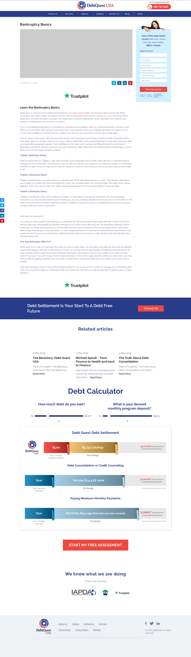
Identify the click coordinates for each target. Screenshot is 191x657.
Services (69, 14)
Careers (100, 14)
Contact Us (114, 14)
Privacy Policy (143, 95)
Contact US (151, 308)
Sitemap (97, 630)
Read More (39, 373)
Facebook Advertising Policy (158, 95)
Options (84, 14)
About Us (52, 14)
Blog (127, 14)
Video (140, 14)
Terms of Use (150, 95)
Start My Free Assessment (95, 545)
